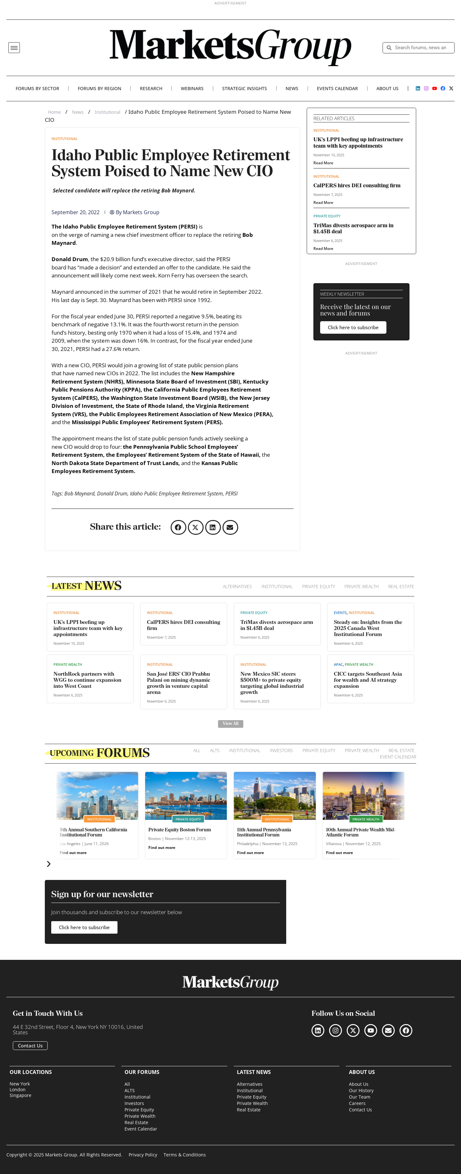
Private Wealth (361, 586)
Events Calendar (337, 88)
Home (54, 112)
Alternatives (237, 586)
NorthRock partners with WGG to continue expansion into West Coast (87, 680)
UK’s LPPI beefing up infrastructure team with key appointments (88, 628)
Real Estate (401, 586)
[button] (14, 47)
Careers (357, 1103)
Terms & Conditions (185, 1155)
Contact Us (360, 1110)
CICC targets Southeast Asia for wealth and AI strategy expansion (368, 680)
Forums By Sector (37, 88)
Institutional (107, 112)
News (292, 88)
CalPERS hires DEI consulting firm (356, 186)
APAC (338, 664)
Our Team (359, 1097)
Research (151, 88)
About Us (387, 88)
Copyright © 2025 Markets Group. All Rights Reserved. (64, 1155)
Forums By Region (99, 88)
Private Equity (327, 216)
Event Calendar (398, 757)
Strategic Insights (244, 88)
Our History (361, 1090)
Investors (281, 750)
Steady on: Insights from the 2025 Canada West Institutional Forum (368, 628)
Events (340, 612)
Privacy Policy (143, 1155)
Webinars (192, 88)
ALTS (215, 750)
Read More (323, 163)
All (196, 750)
